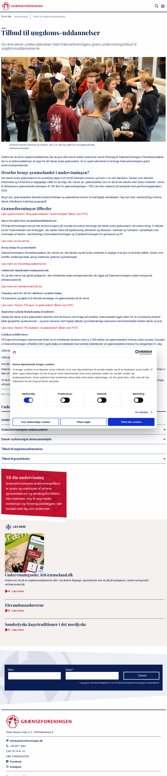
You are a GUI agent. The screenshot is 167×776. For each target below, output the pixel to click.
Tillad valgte (83, 421)
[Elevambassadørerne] (85, 609)
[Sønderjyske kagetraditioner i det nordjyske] (85, 628)
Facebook (13, 761)
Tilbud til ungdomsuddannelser (49, 16)
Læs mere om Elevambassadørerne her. (24, 263)
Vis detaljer (141, 412)
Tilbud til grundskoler (15, 458)
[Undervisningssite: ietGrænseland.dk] (85, 564)
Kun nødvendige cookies (35, 421)
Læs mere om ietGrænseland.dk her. (21, 286)
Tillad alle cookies (131, 421)
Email (69, 669)
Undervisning (21, 16)
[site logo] (22, 6)
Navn (11, 669)
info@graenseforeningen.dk (24, 740)
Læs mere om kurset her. (15, 241)
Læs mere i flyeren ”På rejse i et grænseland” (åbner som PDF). (37, 305)
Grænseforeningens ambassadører (24, 429)
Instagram (13, 766)
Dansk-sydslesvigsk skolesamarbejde (26, 439)
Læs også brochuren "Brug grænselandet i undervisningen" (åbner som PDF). (44, 214)
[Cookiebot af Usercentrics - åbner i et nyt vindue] (140, 352)
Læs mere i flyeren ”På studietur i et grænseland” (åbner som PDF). (39, 327)
